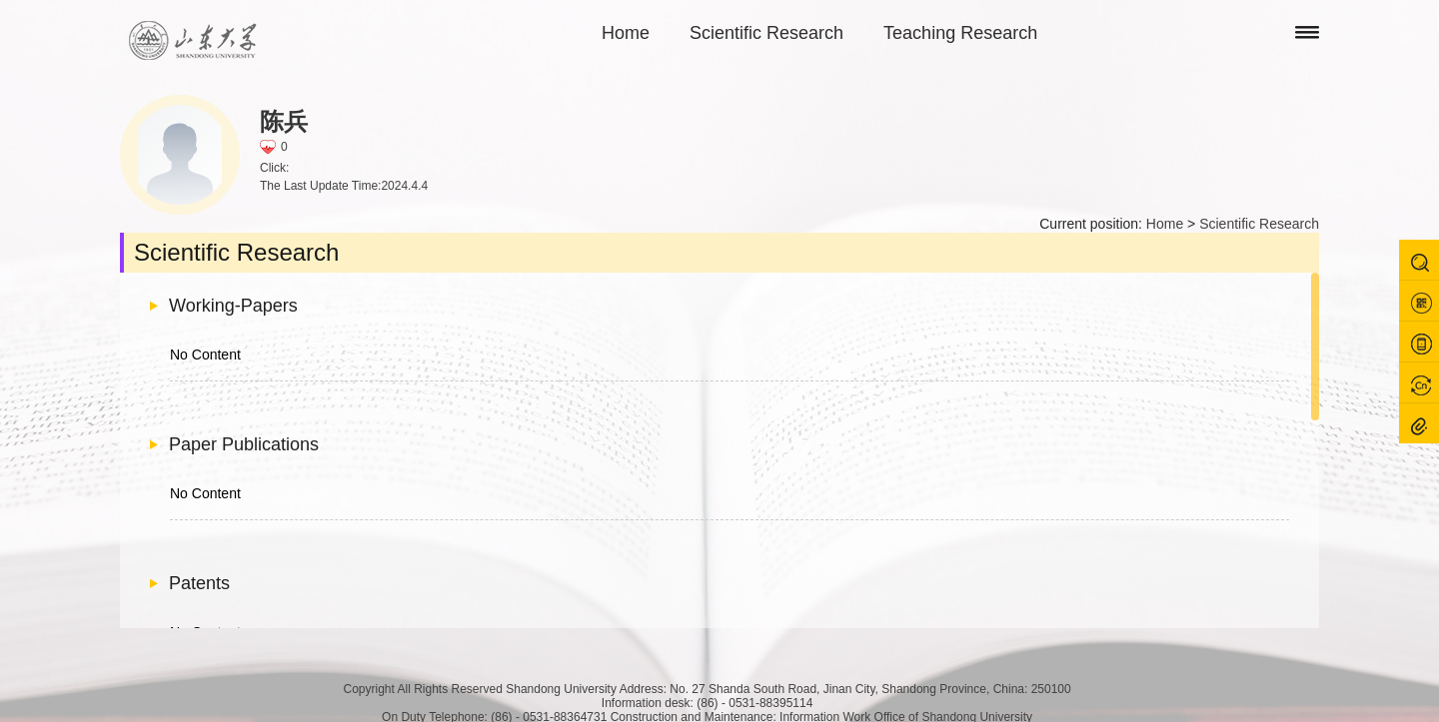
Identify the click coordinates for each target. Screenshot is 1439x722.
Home (626, 33)
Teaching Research (960, 33)
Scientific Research (766, 33)
